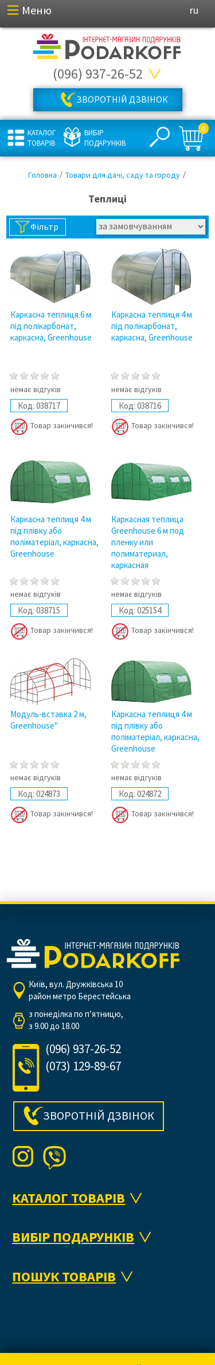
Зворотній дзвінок (122, 99)
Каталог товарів (42, 138)
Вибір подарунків (103, 138)
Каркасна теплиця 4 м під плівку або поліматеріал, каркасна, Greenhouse (54, 536)
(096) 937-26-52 (98, 74)
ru (194, 10)
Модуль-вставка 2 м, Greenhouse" (48, 720)
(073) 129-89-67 (83, 1066)
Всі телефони (155, 74)
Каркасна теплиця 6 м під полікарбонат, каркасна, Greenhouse (51, 326)
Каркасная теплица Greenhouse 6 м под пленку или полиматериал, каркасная (147, 542)
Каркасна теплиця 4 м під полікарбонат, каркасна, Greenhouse (152, 326)
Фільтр (44, 226)
